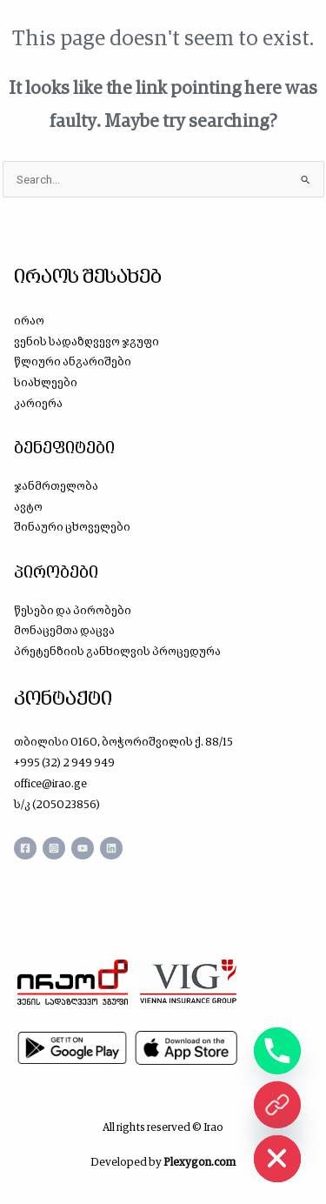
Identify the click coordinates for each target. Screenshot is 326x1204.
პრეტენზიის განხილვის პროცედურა (117, 651)
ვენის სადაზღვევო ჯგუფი (86, 341)
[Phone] (277, 1050)
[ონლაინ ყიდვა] (277, 1104)
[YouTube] (82, 848)
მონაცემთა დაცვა (64, 630)
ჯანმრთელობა (56, 485)
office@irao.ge (50, 783)
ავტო (28, 506)
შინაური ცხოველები (72, 526)
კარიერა (38, 403)
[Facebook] (25, 848)
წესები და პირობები (72, 610)
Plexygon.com (199, 1161)
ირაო (29, 320)
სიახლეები (45, 382)
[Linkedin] (111, 848)
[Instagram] (54, 848)
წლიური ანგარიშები (72, 361)
